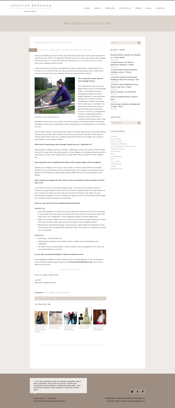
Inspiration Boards (117, 149)
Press (139, 8)
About (97, 8)
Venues (113, 166)
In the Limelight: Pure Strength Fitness (66, 50)
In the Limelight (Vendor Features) (56, 292)
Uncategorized (116, 164)
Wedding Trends (117, 169)
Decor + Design (116, 141)
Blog (149, 8)
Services (110, 8)
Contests (114, 136)
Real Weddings (116, 156)
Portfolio (125, 8)
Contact (160, 8)
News (113, 154)
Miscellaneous (116, 151)
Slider (113, 159)
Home (87, 8)
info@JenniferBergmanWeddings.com (131, 398)
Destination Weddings (119, 144)
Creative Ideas (116, 139)
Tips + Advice (116, 161)
